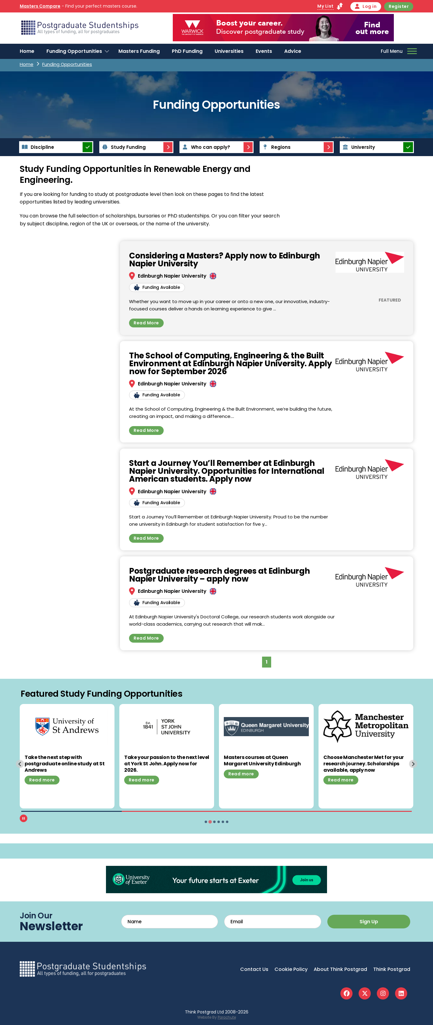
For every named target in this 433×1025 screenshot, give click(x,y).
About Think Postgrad (340, 969)
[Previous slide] (20, 764)
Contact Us (254, 969)
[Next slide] (413, 764)
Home (27, 51)
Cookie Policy (291, 969)
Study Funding (123, 147)
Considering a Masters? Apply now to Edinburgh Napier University (224, 259)
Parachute (227, 1017)
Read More (146, 323)
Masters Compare (40, 6)
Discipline (37, 147)
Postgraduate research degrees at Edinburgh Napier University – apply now (219, 574)
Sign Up (369, 921)
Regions (276, 147)
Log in (366, 6)
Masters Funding (139, 51)
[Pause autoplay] (23, 818)
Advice (292, 51)
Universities (229, 51)
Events (264, 51)
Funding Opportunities (74, 51)
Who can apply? (205, 147)
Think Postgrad (391, 969)
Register (399, 6)
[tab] (206, 822)
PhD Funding (187, 51)
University (358, 147)
